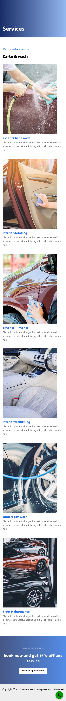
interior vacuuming (16, 422)
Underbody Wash (15, 517)
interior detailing (15, 233)
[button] (33, 671)
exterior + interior (15, 327)
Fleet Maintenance (16, 611)
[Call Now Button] (59, 695)
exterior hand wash (16, 138)
